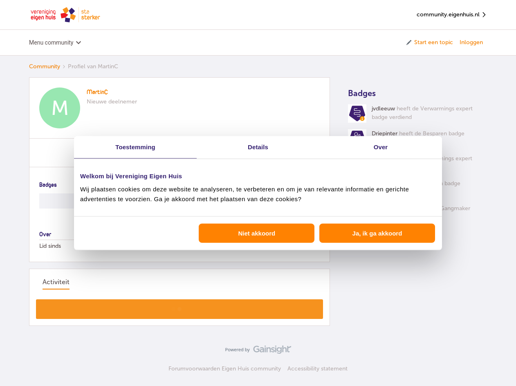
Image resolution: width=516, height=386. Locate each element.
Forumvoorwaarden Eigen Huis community (224, 368)
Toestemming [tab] (135, 147)
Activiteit (56, 282)
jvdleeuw (383, 108)
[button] (429, 42)
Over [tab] (381, 147)
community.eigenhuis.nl (452, 14)
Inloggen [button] (471, 42)
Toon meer (179, 306)
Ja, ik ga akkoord (377, 232)
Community (44, 66)
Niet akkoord (256, 232)
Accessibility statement (317, 368)
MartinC (97, 92)
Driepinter (384, 133)
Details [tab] (258, 147)
